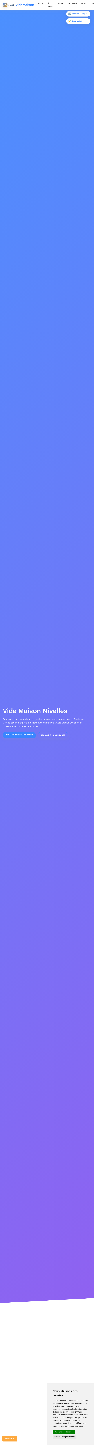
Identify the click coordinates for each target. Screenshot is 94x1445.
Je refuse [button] (69, 1432)
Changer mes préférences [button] (64, 1437)
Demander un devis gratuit (19, 735)
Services (60, 3)
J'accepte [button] (58, 1432)
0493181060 (10, 1439)
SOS (18, 5)
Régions (84, 3)
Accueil (41, 3)
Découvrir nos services (53, 735)
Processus (72, 3)
